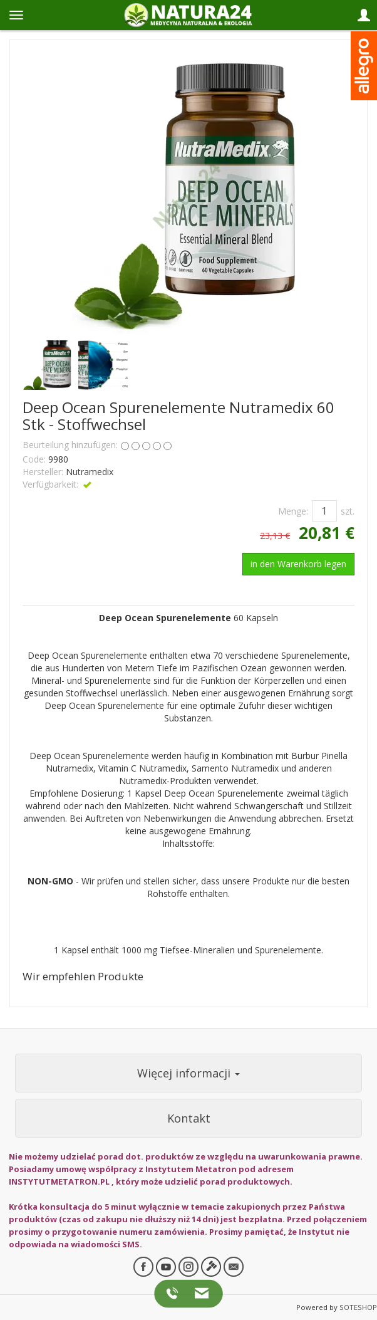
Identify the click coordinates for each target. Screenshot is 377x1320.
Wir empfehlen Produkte (83, 976)
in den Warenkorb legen (298, 564)
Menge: (293, 511)
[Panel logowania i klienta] (364, 15)
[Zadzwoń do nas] (174, 1292)
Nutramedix (89, 472)
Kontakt (188, 1118)
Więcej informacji (188, 1073)
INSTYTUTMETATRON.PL (59, 1181)
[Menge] (324, 510)
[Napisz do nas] (198, 1292)
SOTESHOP (358, 1307)
